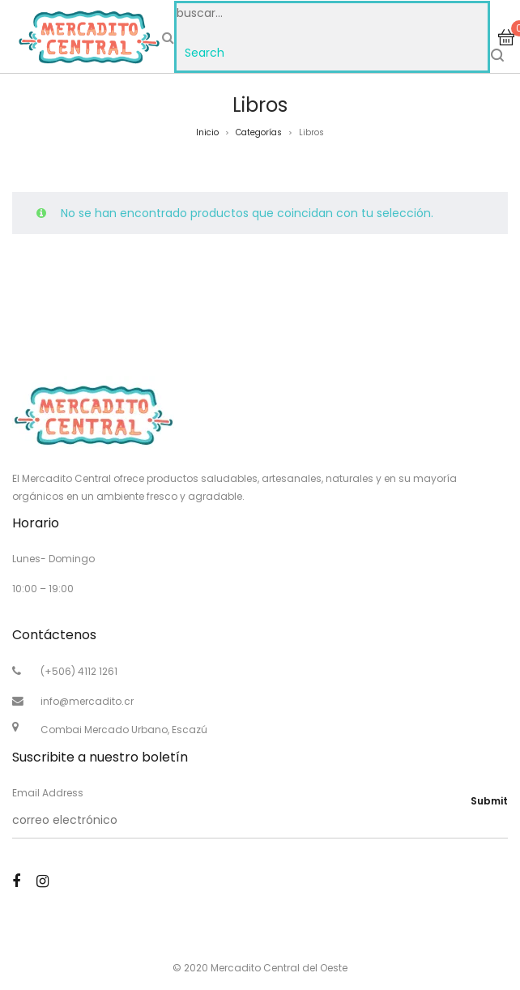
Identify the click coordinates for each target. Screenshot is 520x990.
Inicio (207, 132)
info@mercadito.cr (87, 701)
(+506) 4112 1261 (78, 671)
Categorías (259, 132)
